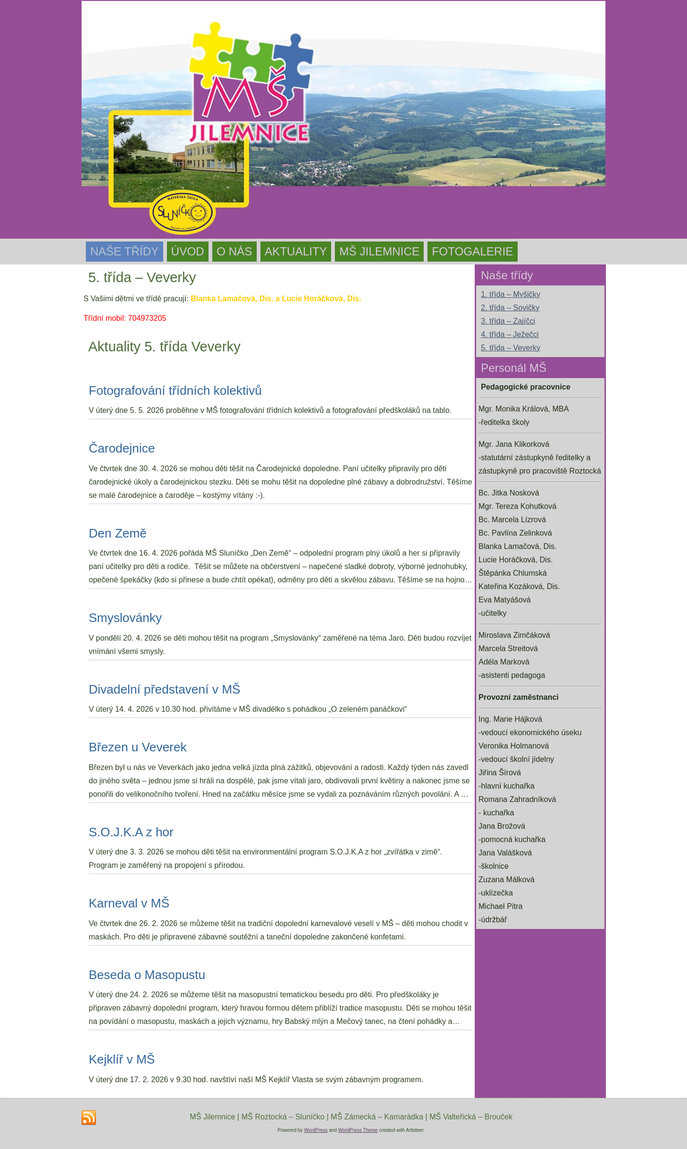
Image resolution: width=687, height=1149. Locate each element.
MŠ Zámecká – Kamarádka (377, 1117)
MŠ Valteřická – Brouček (470, 1117)
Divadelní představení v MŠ (164, 689)
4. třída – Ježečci (510, 334)
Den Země (117, 533)
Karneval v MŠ (129, 903)
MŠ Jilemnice (379, 251)
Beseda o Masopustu (147, 975)
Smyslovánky (125, 618)
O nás (234, 251)
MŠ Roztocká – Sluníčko (282, 1117)
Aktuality (296, 251)
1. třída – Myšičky (510, 294)
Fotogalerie (472, 251)
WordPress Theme (358, 1130)
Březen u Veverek (138, 747)
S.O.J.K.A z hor (131, 832)
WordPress (315, 1130)
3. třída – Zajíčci (508, 321)
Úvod (187, 251)
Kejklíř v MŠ (122, 1059)
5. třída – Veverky (511, 348)
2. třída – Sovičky (510, 308)
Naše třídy (124, 251)
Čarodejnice (122, 448)
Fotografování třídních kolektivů (175, 390)
